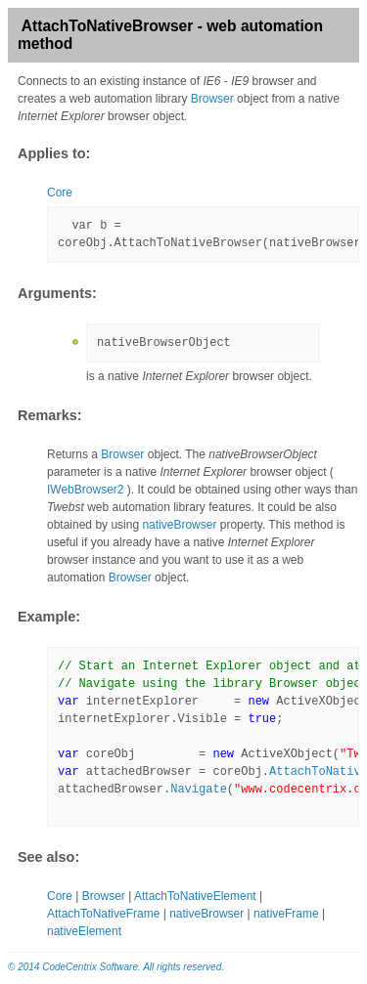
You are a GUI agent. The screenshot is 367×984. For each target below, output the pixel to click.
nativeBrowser (179, 525)
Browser (212, 99)
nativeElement (84, 931)
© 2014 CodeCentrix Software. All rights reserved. (116, 967)
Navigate (198, 789)
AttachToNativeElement (195, 896)
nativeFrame (286, 913)
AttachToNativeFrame (103, 913)
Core (59, 192)
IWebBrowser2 (85, 489)
